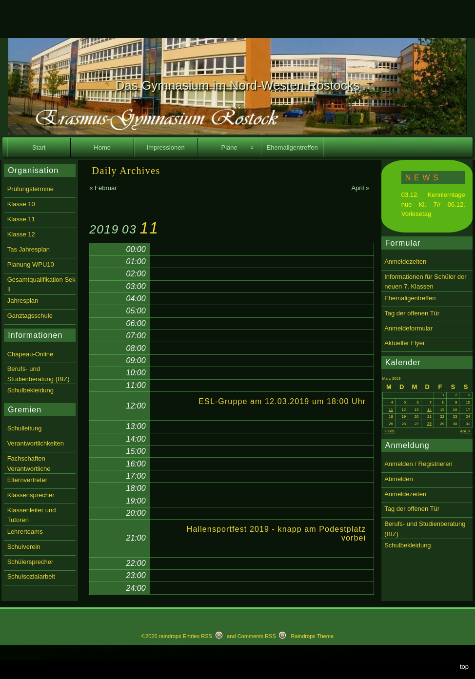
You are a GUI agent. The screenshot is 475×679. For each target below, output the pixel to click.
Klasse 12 (21, 234)
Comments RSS (257, 636)
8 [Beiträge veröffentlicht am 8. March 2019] (443, 402)
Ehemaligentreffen (292, 147)
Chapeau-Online (30, 354)
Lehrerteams (25, 531)
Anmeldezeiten (405, 261)
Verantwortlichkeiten (35, 443)
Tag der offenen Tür (411, 313)
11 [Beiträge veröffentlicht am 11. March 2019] (391, 409)
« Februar (103, 188)
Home (102, 147)
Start (38, 147)
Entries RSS (197, 636)
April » (360, 188)
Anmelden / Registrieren (418, 463)
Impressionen (166, 147)
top (464, 666)
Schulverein (23, 546)
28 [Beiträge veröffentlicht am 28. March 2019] (429, 423)
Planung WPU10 (30, 264)
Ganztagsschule (30, 315)
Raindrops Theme (312, 636)
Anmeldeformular (408, 328)
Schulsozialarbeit (31, 576)
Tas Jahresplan (28, 249)
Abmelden (398, 479)
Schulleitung (24, 428)
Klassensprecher (31, 495)
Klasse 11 (21, 219)
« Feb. (390, 431)
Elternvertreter (27, 480)
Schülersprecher (30, 561)
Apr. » (465, 431)
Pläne (229, 147)
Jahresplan (23, 300)
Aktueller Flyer (404, 343)
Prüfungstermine (30, 189)
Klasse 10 (21, 204)
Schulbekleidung (407, 545)
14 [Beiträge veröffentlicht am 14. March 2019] (429, 409)
